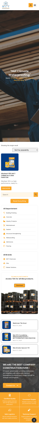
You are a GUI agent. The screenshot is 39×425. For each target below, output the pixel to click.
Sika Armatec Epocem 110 (21, 348)
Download (19, 285)
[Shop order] (25, 150)
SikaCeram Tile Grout (20, 323)
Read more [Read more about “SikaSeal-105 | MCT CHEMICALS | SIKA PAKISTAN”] (6, 188)
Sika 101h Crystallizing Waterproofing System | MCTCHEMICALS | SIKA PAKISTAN (24, 336)
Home (8, 78)
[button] (31, 5)
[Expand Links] (34, 420)
